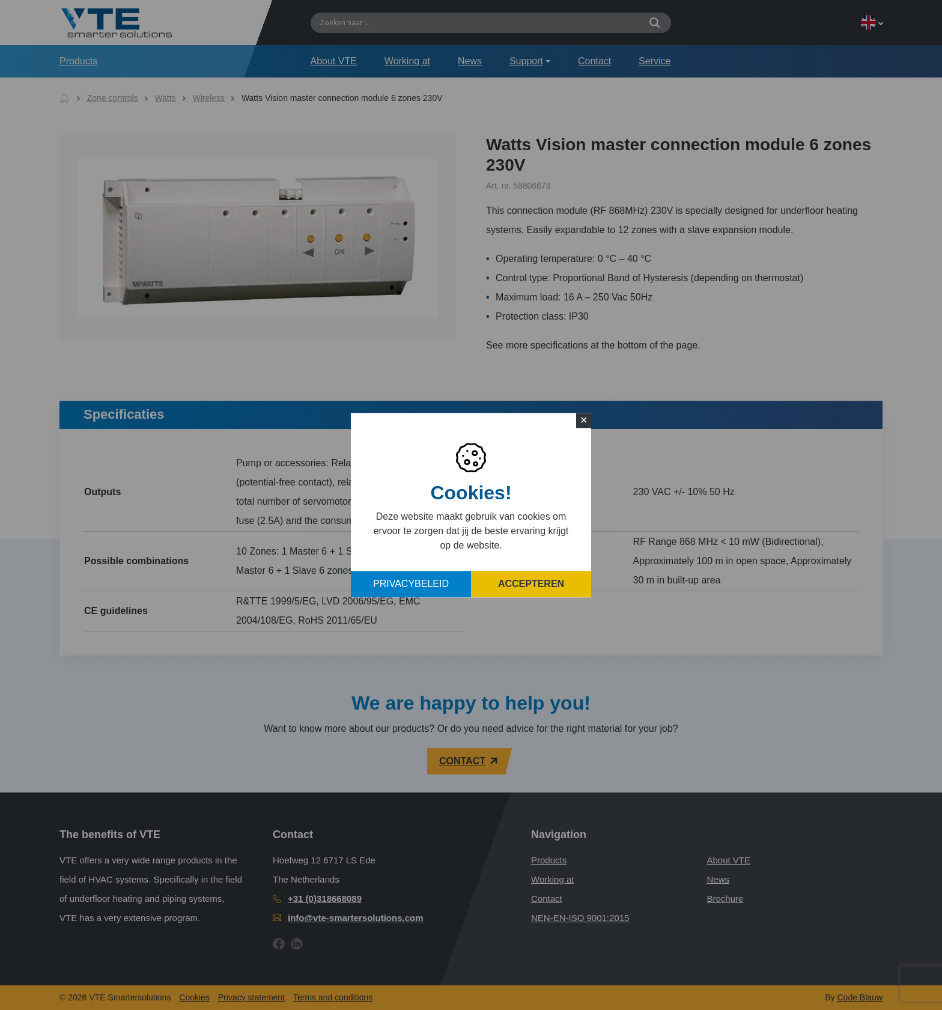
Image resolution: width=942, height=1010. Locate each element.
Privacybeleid (411, 584)
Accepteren (531, 584)
